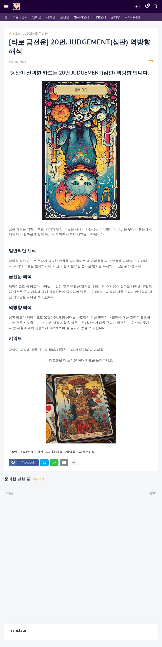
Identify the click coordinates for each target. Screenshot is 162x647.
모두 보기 (38, 479)
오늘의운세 (19, 17)
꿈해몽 (115, 17)
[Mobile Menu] (6, 6)
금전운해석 (54, 451)
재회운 (50, 17)
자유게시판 (132, 17)
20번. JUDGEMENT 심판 (31, 34)
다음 (10, 493)
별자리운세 (81, 17)
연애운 (36, 17)
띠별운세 (100, 17)
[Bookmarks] (147, 6)
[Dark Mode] (138, 6)
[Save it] (151, 61)
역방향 (70, 451)
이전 (152, 493)
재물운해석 (86, 451)
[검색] (156, 6)
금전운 (64, 17)
